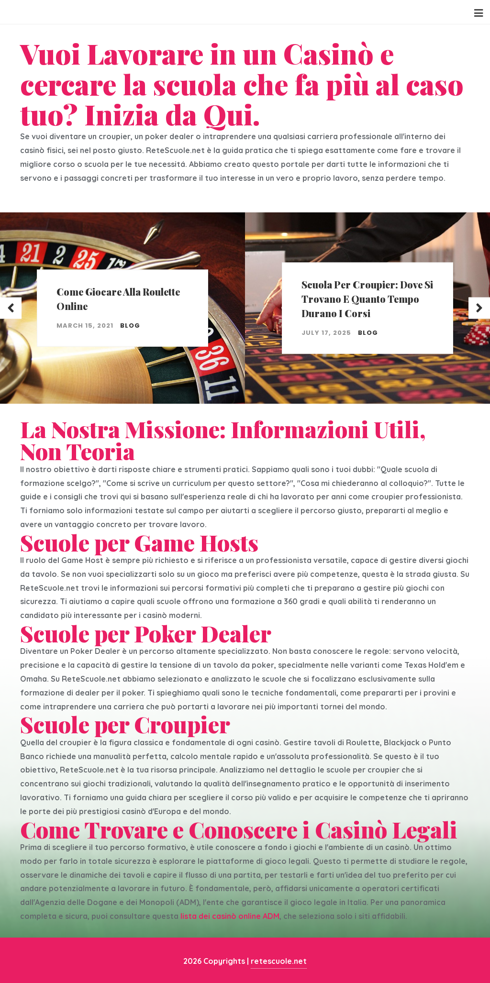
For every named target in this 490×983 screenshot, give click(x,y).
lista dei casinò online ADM (229, 916)
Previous (11, 308)
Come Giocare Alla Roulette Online (118, 298)
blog (130, 325)
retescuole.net (279, 961)
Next (479, 308)
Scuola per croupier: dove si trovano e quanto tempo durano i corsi (367, 299)
